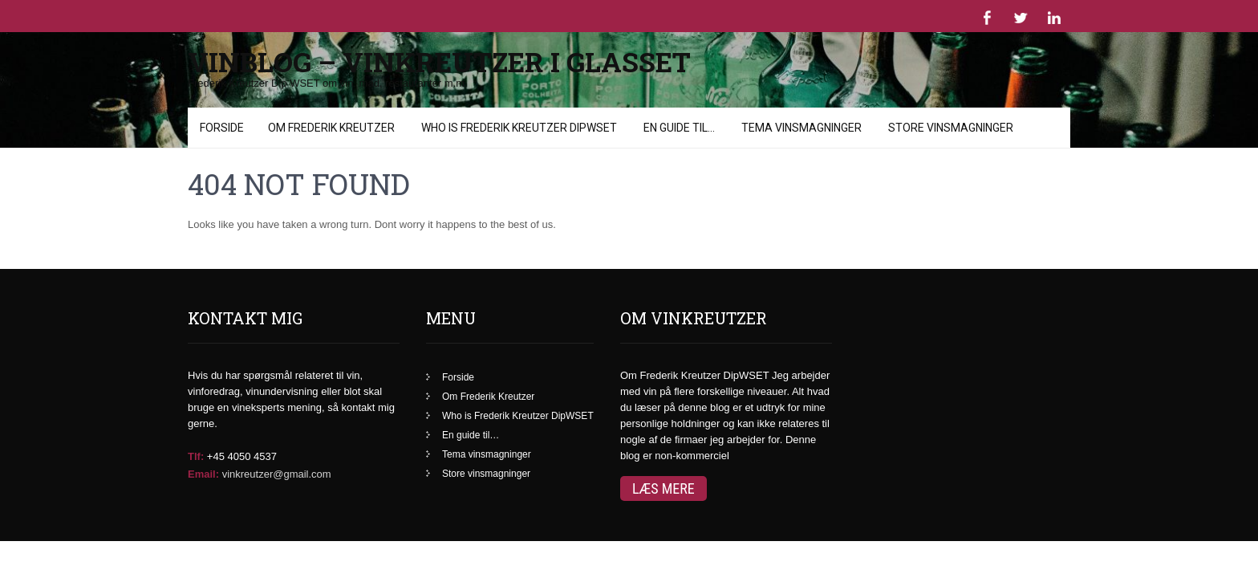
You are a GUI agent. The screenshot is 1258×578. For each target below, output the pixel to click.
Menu (212, 115)
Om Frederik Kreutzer (488, 373)
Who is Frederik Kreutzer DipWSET (518, 392)
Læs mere (663, 465)
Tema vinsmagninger (486, 431)
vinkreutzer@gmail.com (276, 451)
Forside (458, 354)
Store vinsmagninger (486, 450)
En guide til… (470, 411)
